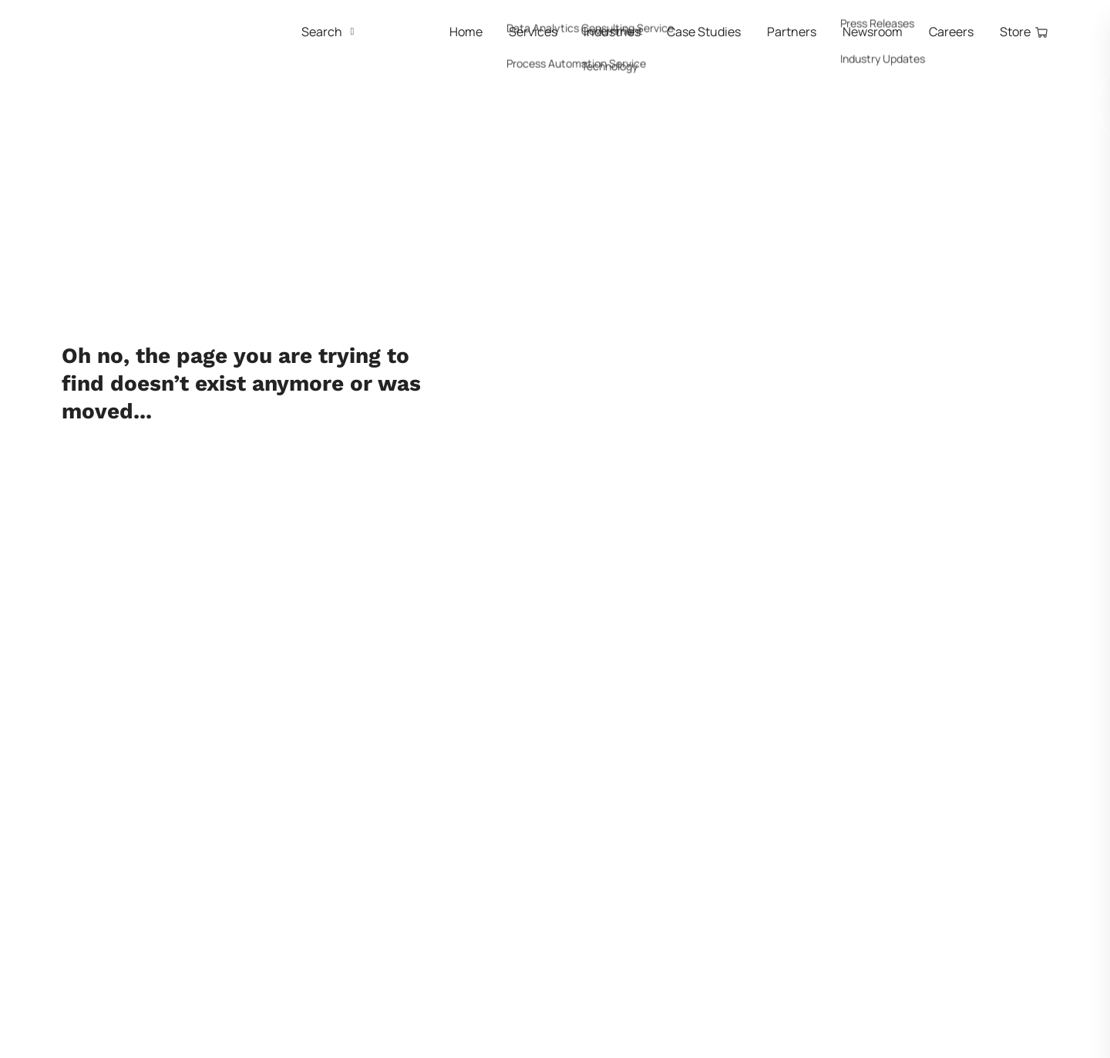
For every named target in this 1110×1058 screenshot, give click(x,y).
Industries (612, 31)
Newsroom (873, 31)
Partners (791, 31)
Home (466, 31)
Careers (951, 31)
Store (1024, 31)
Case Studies (704, 31)
